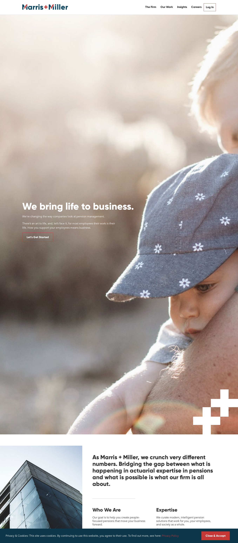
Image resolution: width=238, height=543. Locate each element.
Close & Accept (216, 535)
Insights (182, 7)
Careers (196, 7)
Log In (210, 7)
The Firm (150, 7)
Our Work (166, 7)
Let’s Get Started (38, 237)
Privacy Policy (170, 536)
